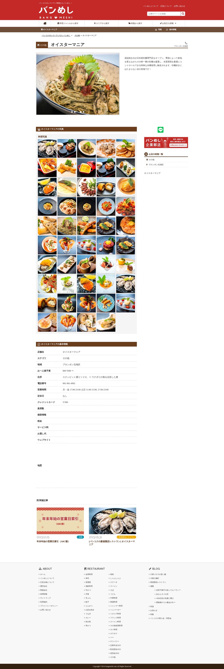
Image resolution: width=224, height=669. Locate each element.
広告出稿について (47, 582)
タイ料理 (113, 630)
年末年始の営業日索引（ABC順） (53, 541)
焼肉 (112, 574)
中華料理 (113, 598)
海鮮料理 (89, 586)
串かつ (88, 626)
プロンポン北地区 (156, 164)
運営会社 (43, 586)
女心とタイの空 (162, 594)
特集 (152, 614)
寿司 (87, 578)
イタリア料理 (115, 614)
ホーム (42, 574)
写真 (160, 29)
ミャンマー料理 (116, 606)
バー (112, 637)
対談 (152, 606)
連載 (80, 537)
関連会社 (43, 590)
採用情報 (43, 594)
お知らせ (153, 610)
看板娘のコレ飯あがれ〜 (165, 602)
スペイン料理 (115, 622)
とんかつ (89, 606)
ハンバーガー (115, 610)
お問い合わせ (179, 6)
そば (112, 590)
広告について (166, 6)
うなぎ (88, 614)
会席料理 (89, 574)
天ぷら (88, 598)
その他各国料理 (116, 626)
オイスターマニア (50, 29)
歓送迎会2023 (115, 649)
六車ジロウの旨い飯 (158, 574)
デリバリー (114, 641)
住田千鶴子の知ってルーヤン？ (168, 590)
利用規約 (43, 602)
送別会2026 (114, 653)
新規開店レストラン (127, 537)
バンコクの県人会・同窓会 (160, 618)
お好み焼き (90, 610)
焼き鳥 (88, 622)
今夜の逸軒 (154, 578)
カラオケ (113, 633)
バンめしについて (150, 6)
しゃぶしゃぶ (115, 578)
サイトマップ (45, 598)
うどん (113, 594)
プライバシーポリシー (49, 606)
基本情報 (172, 29)
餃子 (87, 602)
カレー (88, 618)
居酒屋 (88, 582)
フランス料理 (115, 618)
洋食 (87, 594)
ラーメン (113, 586)
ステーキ (113, 582)
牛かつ (88, 590)
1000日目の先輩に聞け (165, 598)
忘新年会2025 (115, 645)
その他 (151, 160)
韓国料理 (113, 602)
